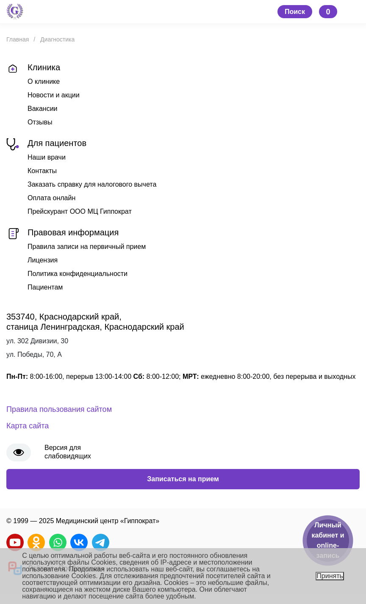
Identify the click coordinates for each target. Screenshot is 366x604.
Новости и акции (54, 95)
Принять (329, 575)
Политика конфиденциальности (78, 273)
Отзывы (40, 122)
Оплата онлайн (51, 197)
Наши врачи (47, 157)
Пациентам (45, 287)
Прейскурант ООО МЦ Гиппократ (80, 211)
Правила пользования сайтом (59, 409)
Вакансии (43, 108)
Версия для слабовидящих (67, 452)
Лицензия (43, 260)
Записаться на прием (183, 479)
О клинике (44, 81)
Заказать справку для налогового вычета (92, 184)
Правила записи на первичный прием (87, 246)
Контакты (42, 170)
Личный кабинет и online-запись (327, 540)
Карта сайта (27, 426)
